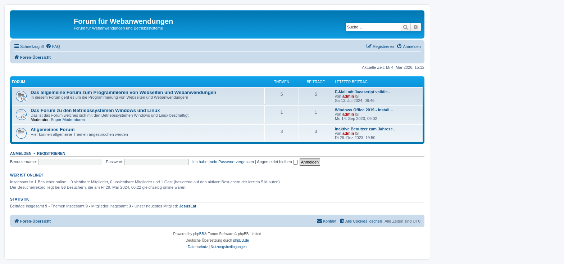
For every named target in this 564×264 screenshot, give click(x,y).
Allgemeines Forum (52, 129)
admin (348, 96)
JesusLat (187, 206)
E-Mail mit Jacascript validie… (363, 92)
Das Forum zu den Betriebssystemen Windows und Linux (95, 110)
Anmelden (21, 153)
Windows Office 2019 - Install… (364, 110)
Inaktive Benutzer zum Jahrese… (366, 129)
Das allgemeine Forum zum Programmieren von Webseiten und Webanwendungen (123, 92)
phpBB (198, 234)
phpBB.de (241, 240)
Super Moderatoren (68, 119)
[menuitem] (53, 46)
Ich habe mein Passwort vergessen (223, 162)
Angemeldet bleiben (277, 162)
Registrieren (51, 153)
